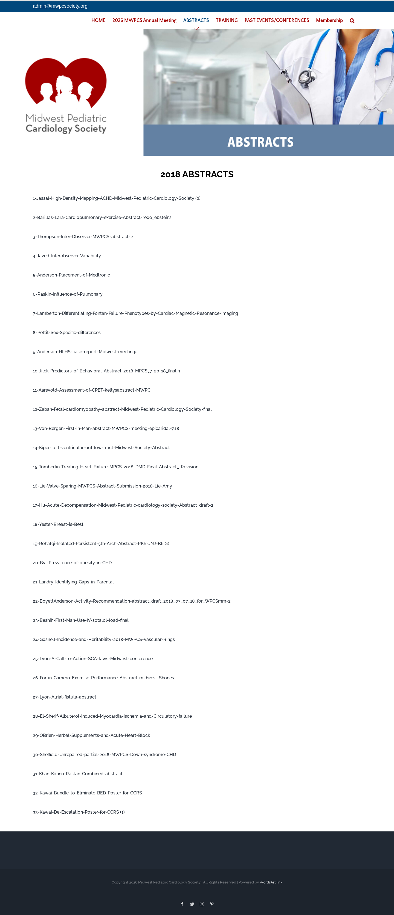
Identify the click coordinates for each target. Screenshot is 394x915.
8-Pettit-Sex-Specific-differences (67, 331)
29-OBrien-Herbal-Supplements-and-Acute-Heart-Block (91, 734)
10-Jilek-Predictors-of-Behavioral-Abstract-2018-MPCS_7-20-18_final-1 (106, 369)
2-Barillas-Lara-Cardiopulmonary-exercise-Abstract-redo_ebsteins (102, 216)
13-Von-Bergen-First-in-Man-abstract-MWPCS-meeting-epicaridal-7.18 (106, 427)
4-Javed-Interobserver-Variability (67, 254)
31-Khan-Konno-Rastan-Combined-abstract (78, 772)
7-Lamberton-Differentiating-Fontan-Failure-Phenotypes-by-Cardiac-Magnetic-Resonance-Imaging (135, 312)
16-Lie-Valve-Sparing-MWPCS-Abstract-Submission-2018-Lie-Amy (102, 484)
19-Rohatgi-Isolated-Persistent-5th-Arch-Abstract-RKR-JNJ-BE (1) (101, 542)
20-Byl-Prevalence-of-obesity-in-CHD (72, 561)
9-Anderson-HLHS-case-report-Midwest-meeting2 (85, 350)
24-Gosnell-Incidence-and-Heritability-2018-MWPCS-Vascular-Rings (104, 638)
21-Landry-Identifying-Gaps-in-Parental (73, 580)
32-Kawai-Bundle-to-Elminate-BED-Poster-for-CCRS (87, 791)
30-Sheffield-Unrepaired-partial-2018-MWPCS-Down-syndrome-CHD (104, 753)
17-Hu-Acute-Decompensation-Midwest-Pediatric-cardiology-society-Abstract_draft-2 (123, 503)
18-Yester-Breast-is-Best (58, 523)
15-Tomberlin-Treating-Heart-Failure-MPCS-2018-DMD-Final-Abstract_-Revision (115, 465)
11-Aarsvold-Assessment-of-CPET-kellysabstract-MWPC (91, 388)
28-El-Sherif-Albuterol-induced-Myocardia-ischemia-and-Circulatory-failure (112, 714)
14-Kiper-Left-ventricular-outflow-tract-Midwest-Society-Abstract (101, 446)
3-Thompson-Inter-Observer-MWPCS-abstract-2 (83, 235)
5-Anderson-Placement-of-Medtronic (71, 273)
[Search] (352, 20)
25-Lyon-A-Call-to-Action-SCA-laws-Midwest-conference (93, 657)
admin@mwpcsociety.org (60, 6)
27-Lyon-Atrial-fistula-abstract (64, 695)
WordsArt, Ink (271, 881)
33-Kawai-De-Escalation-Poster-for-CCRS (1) (79, 810)
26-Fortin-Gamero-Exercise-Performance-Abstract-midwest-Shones (103, 676)
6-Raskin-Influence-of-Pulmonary (68, 292)
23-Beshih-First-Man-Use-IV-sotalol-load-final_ (82, 619)
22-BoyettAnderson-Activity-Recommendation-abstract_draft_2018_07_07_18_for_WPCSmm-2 (132, 599)
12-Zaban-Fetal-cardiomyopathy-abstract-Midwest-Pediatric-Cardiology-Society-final (122, 408)
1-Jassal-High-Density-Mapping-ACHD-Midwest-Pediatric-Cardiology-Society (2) (117, 196)
